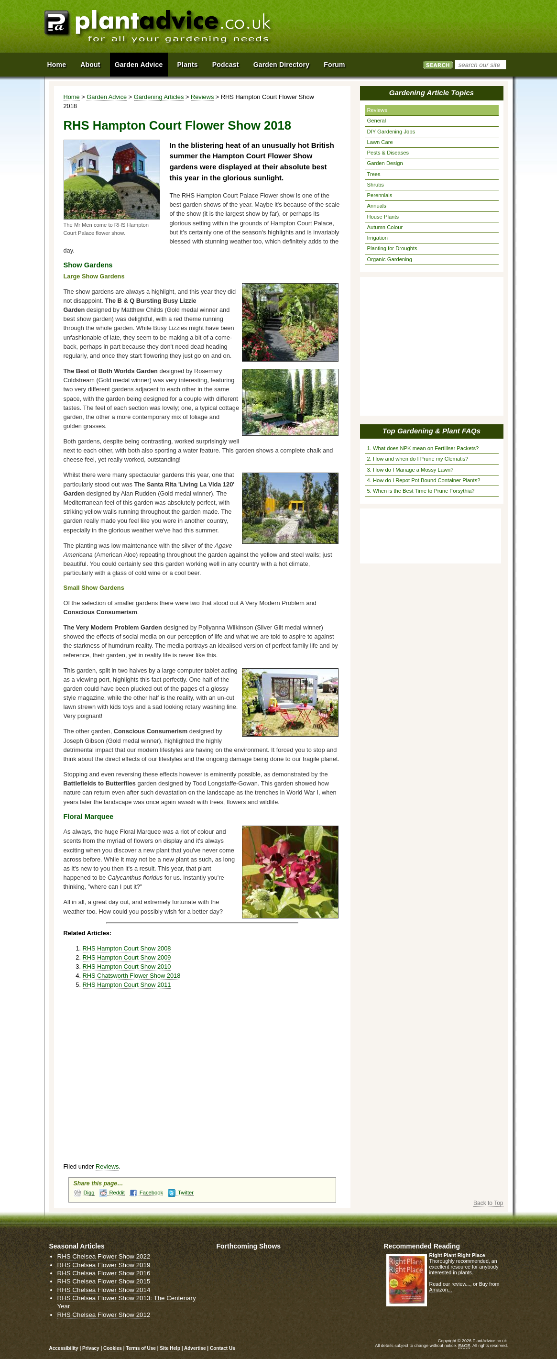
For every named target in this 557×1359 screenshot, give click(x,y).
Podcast (225, 64)
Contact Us (222, 1348)
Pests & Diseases (388, 152)
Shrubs (375, 185)
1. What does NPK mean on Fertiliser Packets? (423, 448)
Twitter (181, 1193)
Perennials (380, 195)
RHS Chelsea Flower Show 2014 (104, 1289)
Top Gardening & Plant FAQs (431, 431)
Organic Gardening (390, 259)
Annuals (376, 206)
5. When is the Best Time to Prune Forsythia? (421, 491)
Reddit (112, 1193)
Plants (187, 64)
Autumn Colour (385, 227)
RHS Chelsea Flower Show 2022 (104, 1256)
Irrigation (377, 238)
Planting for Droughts (392, 248)
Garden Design (385, 163)
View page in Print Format (330, 97)
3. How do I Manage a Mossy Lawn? (410, 470)
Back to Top (488, 1203)
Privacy (91, 1348)
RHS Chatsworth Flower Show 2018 (132, 975)
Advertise (195, 1348)
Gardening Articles (159, 96)
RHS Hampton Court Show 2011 (127, 984)
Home (72, 96)
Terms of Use (141, 1348)
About (90, 64)
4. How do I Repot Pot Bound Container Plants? (424, 480)
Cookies (113, 1348)
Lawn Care (380, 142)
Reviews (202, 96)
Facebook (146, 1193)
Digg (84, 1193)
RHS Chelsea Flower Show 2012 (104, 1314)
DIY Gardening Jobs (391, 131)
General (376, 120)
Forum (334, 64)
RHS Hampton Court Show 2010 (127, 966)
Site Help (170, 1348)
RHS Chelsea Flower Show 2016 (104, 1273)
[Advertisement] (402, 27)
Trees (374, 174)
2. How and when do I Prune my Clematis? (418, 459)
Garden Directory (281, 64)
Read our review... (449, 1284)
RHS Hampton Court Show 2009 (127, 957)
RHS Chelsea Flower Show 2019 (104, 1265)
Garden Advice (107, 96)
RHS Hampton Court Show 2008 (127, 948)
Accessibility (63, 1348)
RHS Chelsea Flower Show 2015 (104, 1281)
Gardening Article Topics (431, 92)
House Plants (383, 217)
